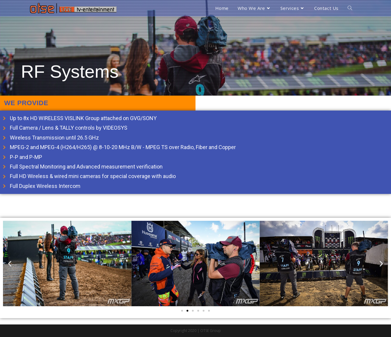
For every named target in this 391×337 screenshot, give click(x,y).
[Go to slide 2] (187, 311)
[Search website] (350, 8)
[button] (9, 263)
